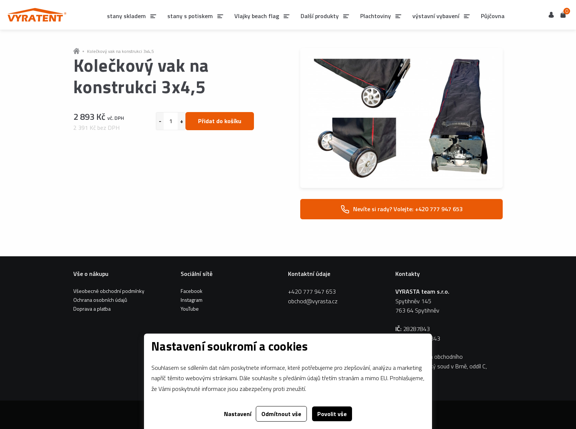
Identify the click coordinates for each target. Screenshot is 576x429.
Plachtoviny (375, 15)
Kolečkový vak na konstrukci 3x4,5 (120, 51)
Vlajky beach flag (256, 15)
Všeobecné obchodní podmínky (108, 291)
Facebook (191, 291)
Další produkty (320, 15)
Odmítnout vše (281, 413)
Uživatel (551, 14)
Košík (563, 14)
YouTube (190, 309)
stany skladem (126, 15)
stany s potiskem (190, 15)
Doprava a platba (92, 309)
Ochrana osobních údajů (100, 300)
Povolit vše (332, 413)
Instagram (191, 300)
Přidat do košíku (219, 120)
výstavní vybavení (435, 15)
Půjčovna (493, 15)
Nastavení (237, 413)
